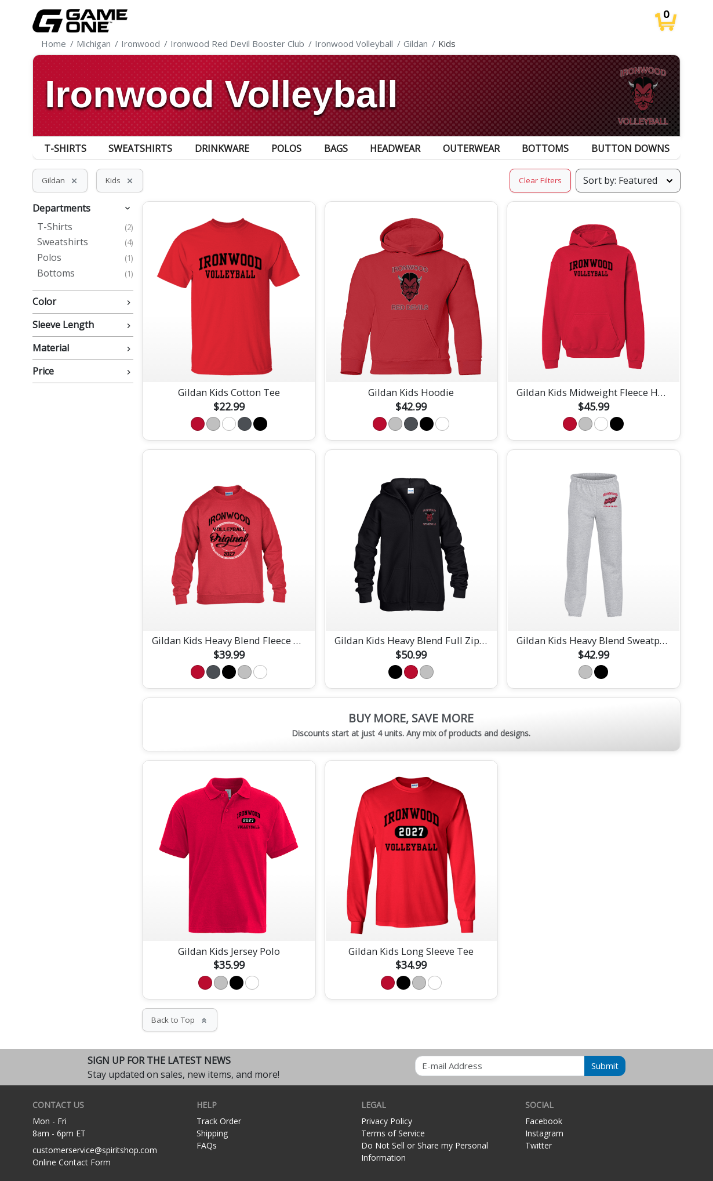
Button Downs (630, 148)
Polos (286, 148)
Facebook (543, 1121)
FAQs (207, 1145)
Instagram (544, 1133)
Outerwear (471, 148)
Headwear (395, 148)
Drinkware (222, 148)
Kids (120, 180)
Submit (605, 1065)
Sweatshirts (140, 148)
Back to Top (179, 1020)
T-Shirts (65, 148)
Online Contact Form (71, 1162)
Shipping (212, 1133)
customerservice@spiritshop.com (94, 1149)
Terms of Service (393, 1133)
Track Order (219, 1121)
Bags (336, 148)
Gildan (60, 180)
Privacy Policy (386, 1121)
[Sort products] (628, 180)
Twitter (538, 1145)
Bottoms (545, 148)
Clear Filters (540, 180)
